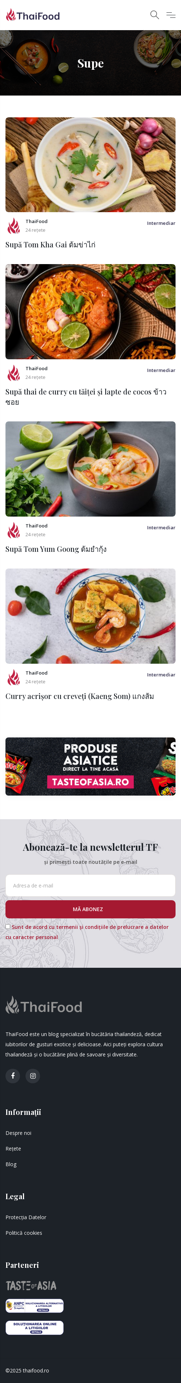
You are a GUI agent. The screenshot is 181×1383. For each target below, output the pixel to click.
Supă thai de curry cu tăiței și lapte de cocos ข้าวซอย (85, 397)
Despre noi (18, 1132)
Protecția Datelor (25, 1217)
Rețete (13, 1148)
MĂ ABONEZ (89, 909)
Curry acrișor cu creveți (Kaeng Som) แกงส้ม (79, 696)
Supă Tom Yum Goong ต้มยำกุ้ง (56, 549)
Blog (10, 1164)
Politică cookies (23, 1232)
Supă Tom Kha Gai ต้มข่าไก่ (50, 244)
